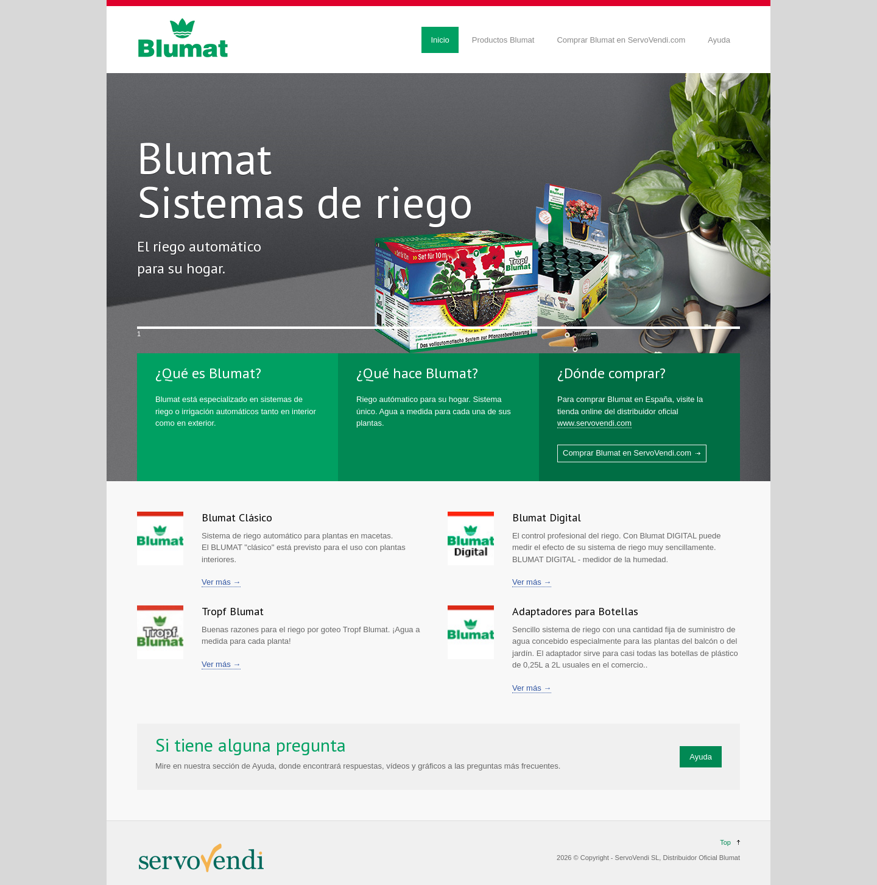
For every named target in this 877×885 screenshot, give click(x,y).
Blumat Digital (546, 517)
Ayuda (719, 39)
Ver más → (221, 582)
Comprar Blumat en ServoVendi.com (621, 39)
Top (725, 842)
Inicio (440, 39)
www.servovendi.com (594, 423)
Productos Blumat (503, 39)
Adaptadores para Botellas (575, 611)
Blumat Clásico (237, 517)
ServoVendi (632, 857)
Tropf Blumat (233, 611)
